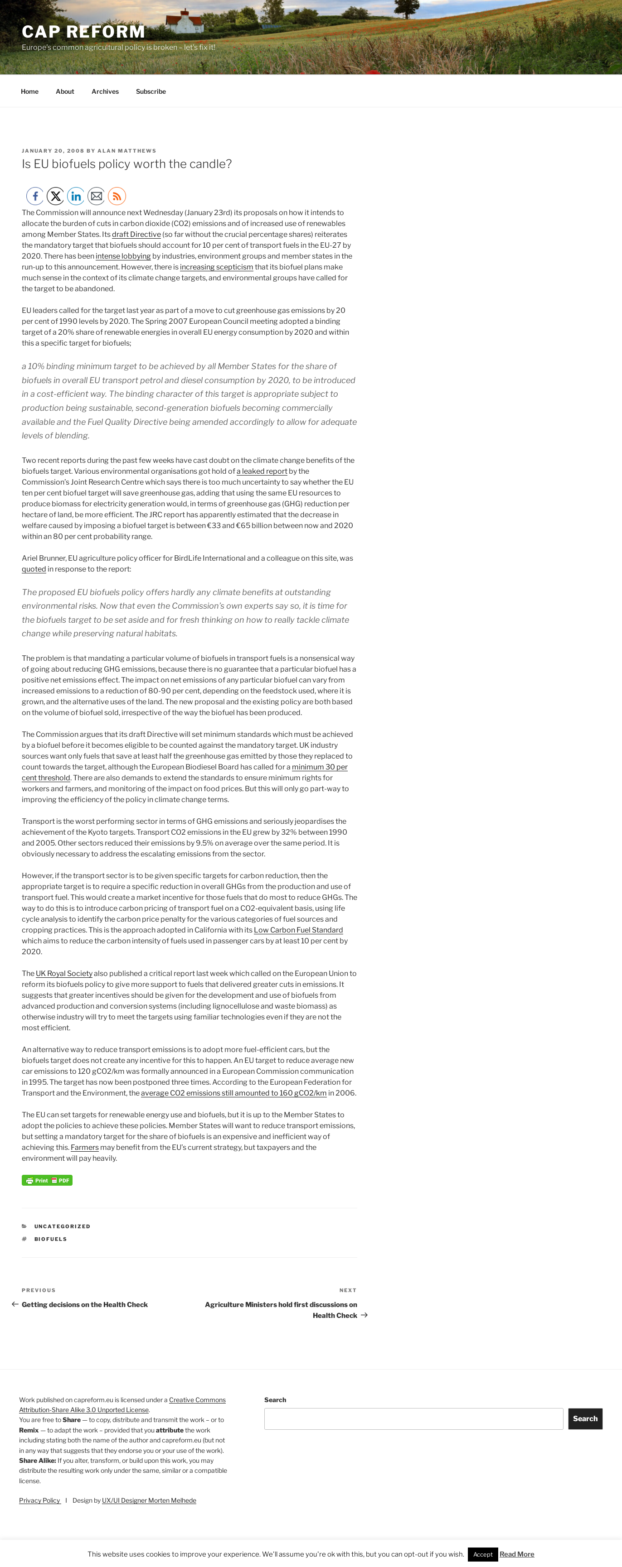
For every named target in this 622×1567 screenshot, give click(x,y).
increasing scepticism (216, 267)
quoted (34, 569)
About (65, 91)
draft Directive (136, 234)
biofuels (51, 1239)
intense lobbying (123, 256)
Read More (517, 1554)
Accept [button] (483, 1554)
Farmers (85, 1147)
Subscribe (151, 91)
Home (30, 91)
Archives (105, 91)
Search (275, 1400)
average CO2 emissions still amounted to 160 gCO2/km (234, 1093)
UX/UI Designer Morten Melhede (149, 1500)
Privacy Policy (40, 1500)
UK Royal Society (64, 973)
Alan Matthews (127, 151)
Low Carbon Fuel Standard (298, 930)
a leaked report (262, 471)
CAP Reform (84, 32)
